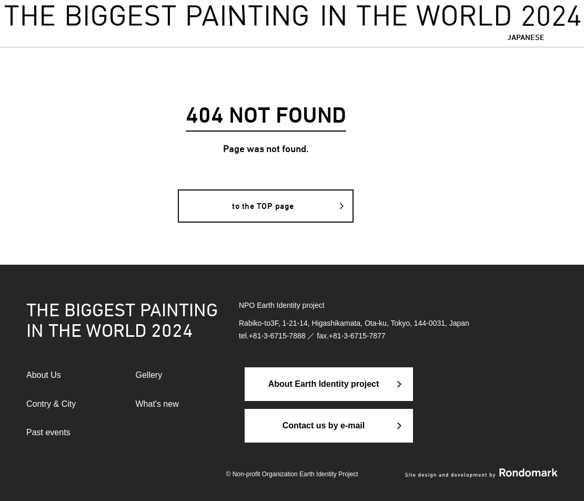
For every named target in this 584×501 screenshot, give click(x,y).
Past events (48, 432)
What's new (157, 403)
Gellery (149, 374)
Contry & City (51, 403)
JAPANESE (526, 37)
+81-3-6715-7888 (277, 336)
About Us (43, 374)
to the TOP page (263, 206)
